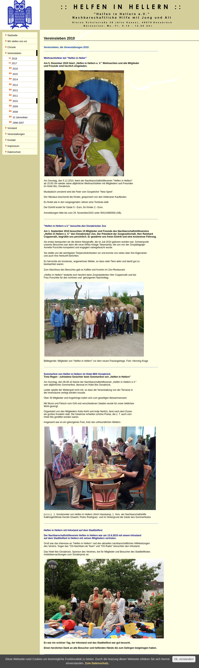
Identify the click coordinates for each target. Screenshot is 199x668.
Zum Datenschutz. (97, 663)
